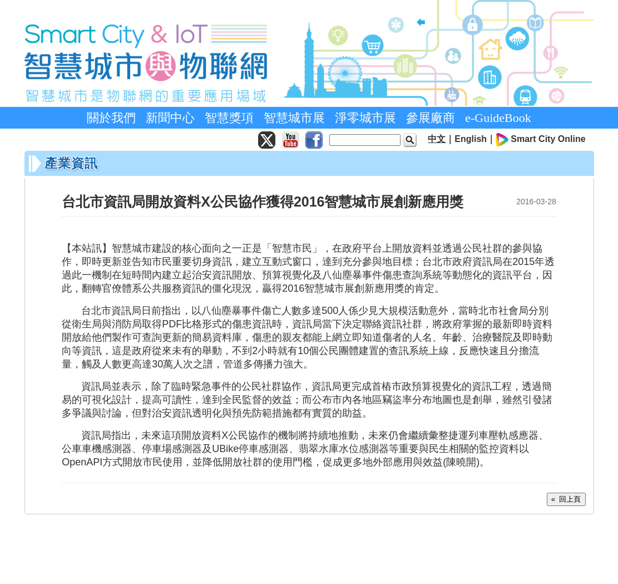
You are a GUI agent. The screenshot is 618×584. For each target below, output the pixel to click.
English (470, 139)
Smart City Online (548, 139)
